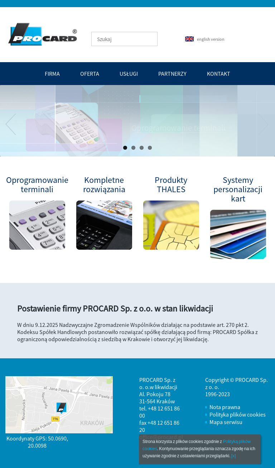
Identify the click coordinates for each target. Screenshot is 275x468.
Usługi (129, 73)
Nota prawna (224, 406)
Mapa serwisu (225, 421)
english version (205, 39)
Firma (52, 73)
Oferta (89, 73)
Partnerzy (172, 73)
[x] (233, 455)
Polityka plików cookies (237, 414)
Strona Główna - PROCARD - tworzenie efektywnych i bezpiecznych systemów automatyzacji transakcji (47, 34)
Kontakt (218, 73)
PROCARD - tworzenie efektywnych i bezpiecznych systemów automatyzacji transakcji (41, 34)
